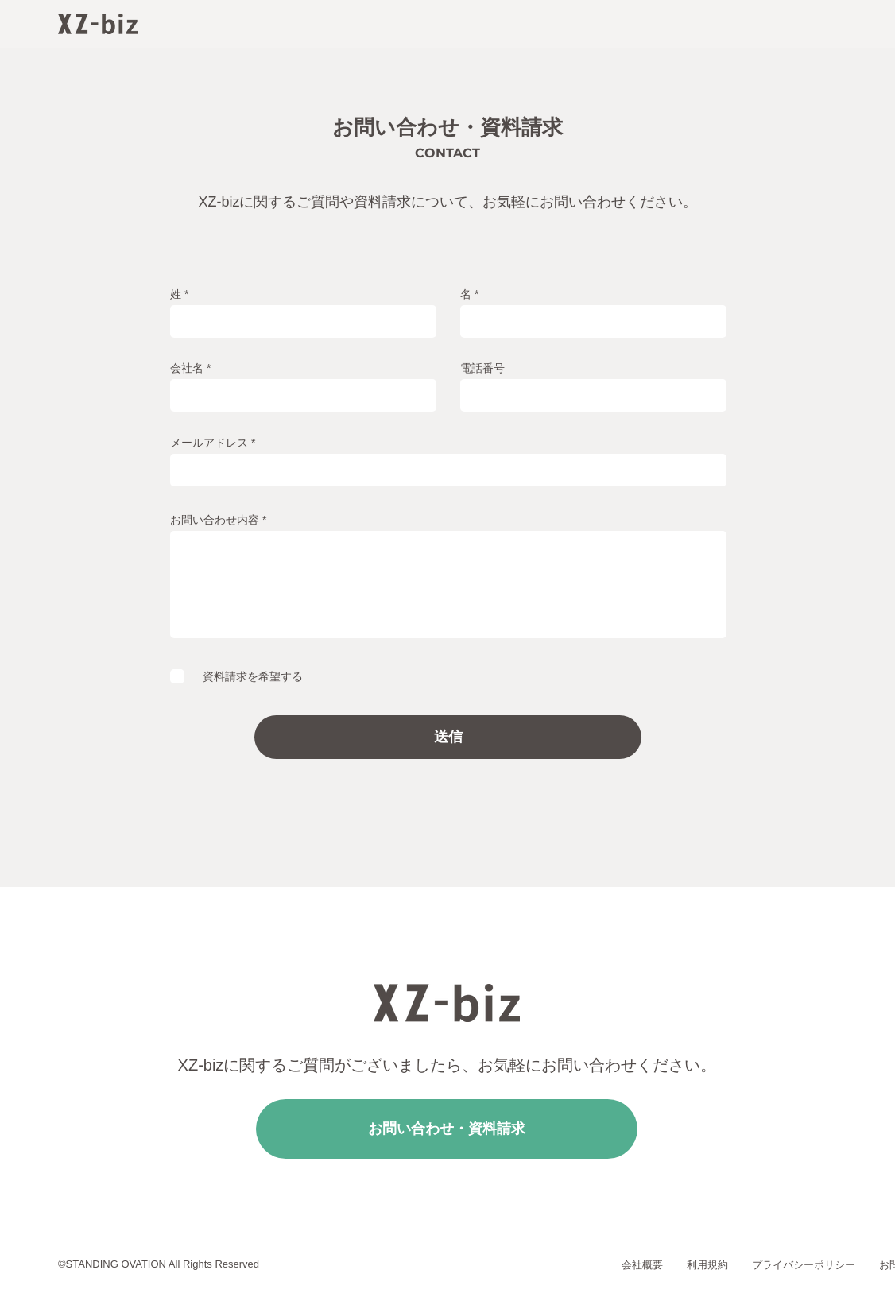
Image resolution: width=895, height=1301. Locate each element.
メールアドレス (209, 442)
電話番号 (482, 368)
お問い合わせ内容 (214, 519)
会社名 (186, 368)
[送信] (447, 737)
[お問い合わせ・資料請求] (446, 1129)
